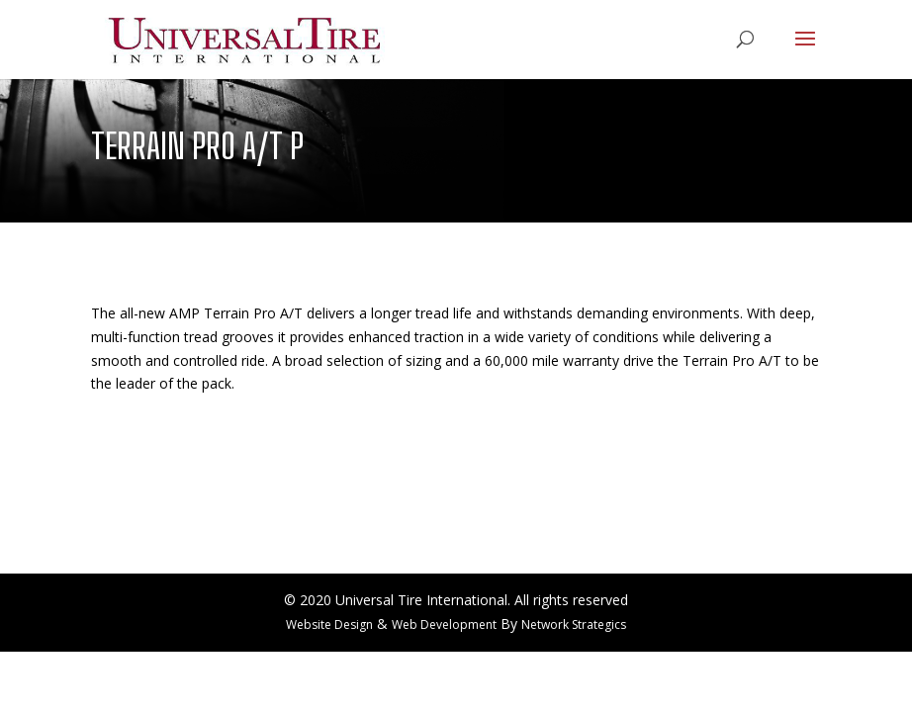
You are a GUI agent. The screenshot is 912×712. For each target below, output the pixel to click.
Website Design (329, 624)
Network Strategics (573, 624)
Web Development (444, 624)
